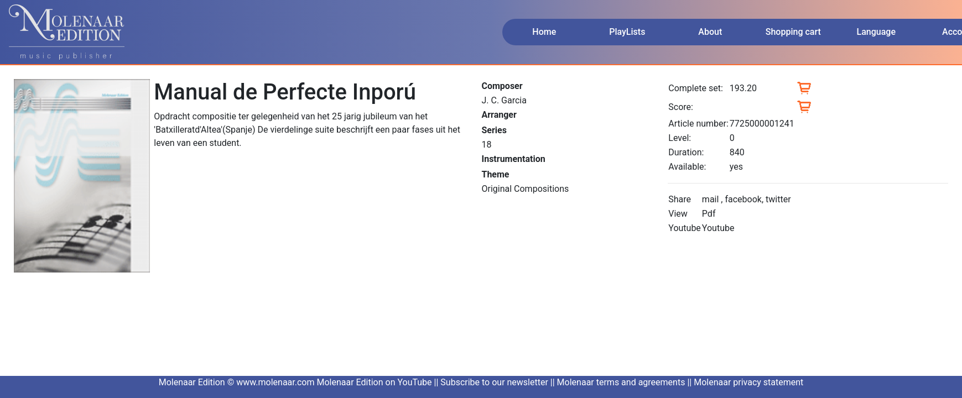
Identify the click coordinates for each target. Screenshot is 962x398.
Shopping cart (793, 32)
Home (544, 32)
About (710, 32)
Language (876, 32)
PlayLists (627, 32)
